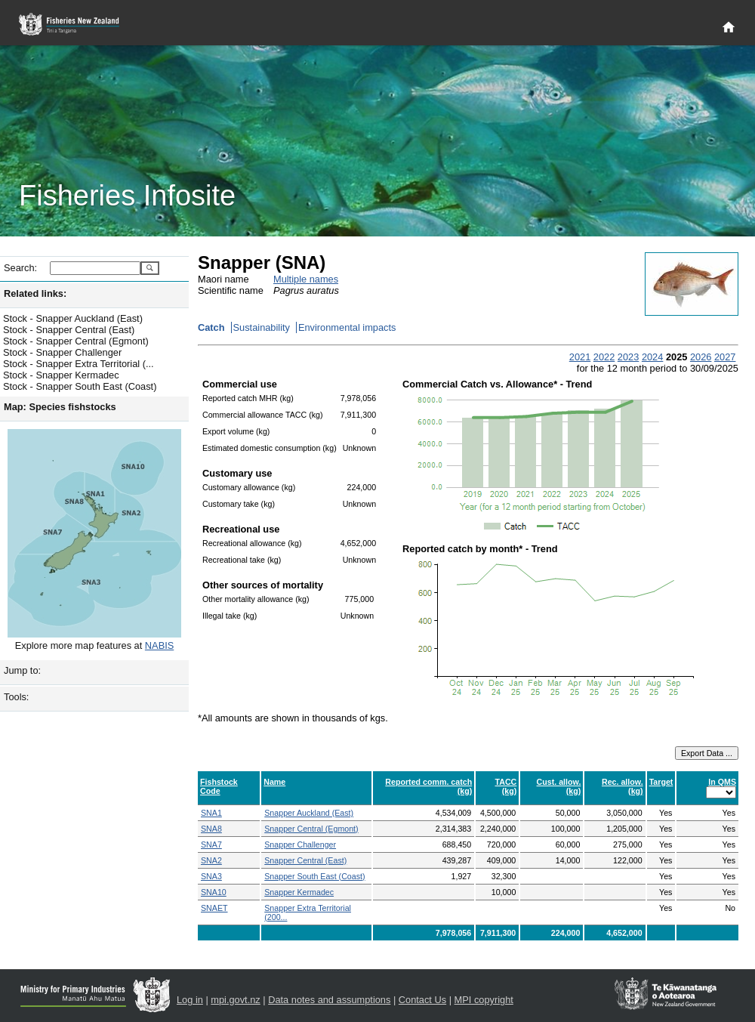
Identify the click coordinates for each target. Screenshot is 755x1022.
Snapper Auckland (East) (308, 812)
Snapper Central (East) (305, 860)
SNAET (214, 907)
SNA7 (211, 844)
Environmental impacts (347, 327)
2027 (724, 357)
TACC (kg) (506, 786)
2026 (700, 357)
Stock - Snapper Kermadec (61, 375)
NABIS (159, 645)
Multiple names (305, 279)
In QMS (722, 781)
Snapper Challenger (300, 844)
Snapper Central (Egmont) (311, 828)
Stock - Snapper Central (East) (68, 329)
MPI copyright (484, 999)
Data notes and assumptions (329, 999)
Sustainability (261, 327)
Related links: (35, 293)
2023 (628, 357)
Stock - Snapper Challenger (62, 352)
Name (274, 781)
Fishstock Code (219, 786)
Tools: (16, 696)
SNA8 (211, 828)
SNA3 (211, 876)
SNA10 (213, 892)
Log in (190, 999)
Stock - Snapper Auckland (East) (73, 318)
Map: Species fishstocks (60, 406)
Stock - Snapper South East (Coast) (79, 386)
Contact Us (422, 999)
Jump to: (22, 670)
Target (661, 781)
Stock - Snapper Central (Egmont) (76, 341)
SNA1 (211, 812)
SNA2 (211, 860)
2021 (579, 357)
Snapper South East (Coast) (314, 876)
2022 (604, 357)
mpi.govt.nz (235, 999)
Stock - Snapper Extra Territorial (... (78, 363)
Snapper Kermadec (299, 892)
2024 (652, 357)
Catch (211, 327)
